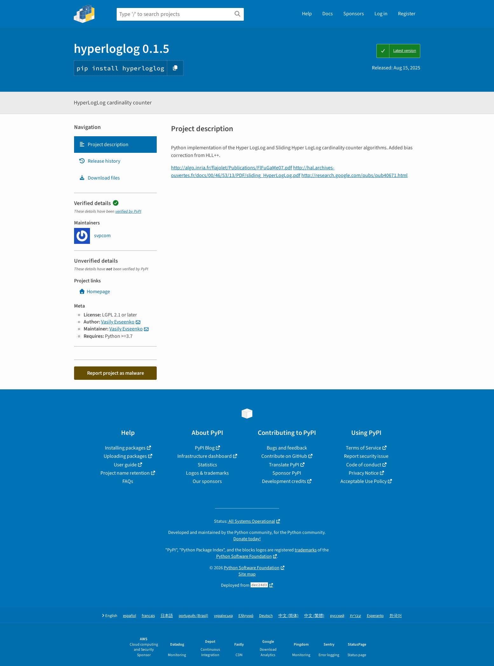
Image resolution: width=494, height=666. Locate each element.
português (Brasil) (193, 616)
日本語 (167, 616)
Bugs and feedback (287, 447)
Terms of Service (363, 447)
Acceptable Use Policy (363, 481)
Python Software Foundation (244, 556)
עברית (355, 616)
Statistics (207, 464)
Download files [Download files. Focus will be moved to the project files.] (99, 177)
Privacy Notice (364, 473)
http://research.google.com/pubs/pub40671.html (354, 175)
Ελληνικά (245, 616)
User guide (125, 464)
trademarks (306, 550)
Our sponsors (207, 481)
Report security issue (366, 456)
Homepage (94, 291)
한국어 (395, 616)
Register (406, 13)
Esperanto (375, 616)
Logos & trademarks (207, 473)
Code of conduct (363, 464)
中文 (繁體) (314, 616)
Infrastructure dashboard (204, 456)
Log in (381, 13)
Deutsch (266, 616)
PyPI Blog (205, 447)
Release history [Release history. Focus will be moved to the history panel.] (99, 161)
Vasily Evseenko (117, 321)
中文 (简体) (288, 616)
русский (337, 616)
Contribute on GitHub (284, 456)
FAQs (127, 481)
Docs (327, 13)
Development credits (284, 481)
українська (223, 616)
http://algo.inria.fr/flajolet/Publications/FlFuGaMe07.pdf (231, 167)
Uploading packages (125, 456)
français (148, 616)
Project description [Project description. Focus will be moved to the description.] (103, 144)
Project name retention (125, 473)
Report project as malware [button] (115, 373)
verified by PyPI (128, 211)
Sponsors (353, 13)
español (129, 616)
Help (307, 13)
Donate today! (247, 538)
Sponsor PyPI (286, 473)
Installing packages (125, 447)
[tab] (115, 144)
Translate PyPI (284, 464)
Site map (247, 574)
